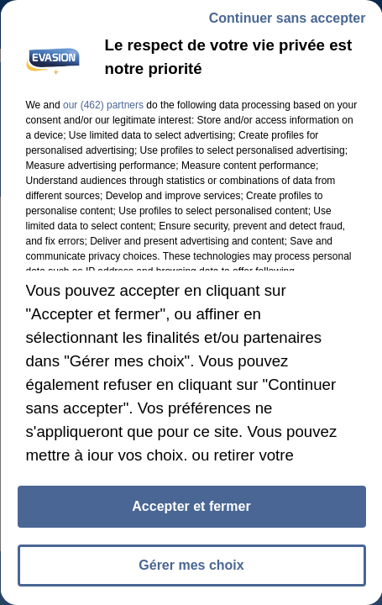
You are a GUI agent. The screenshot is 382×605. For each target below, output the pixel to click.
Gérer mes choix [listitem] (191, 565)
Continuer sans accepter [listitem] (286, 18)
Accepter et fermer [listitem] (191, 506)
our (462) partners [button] (102, 105)
